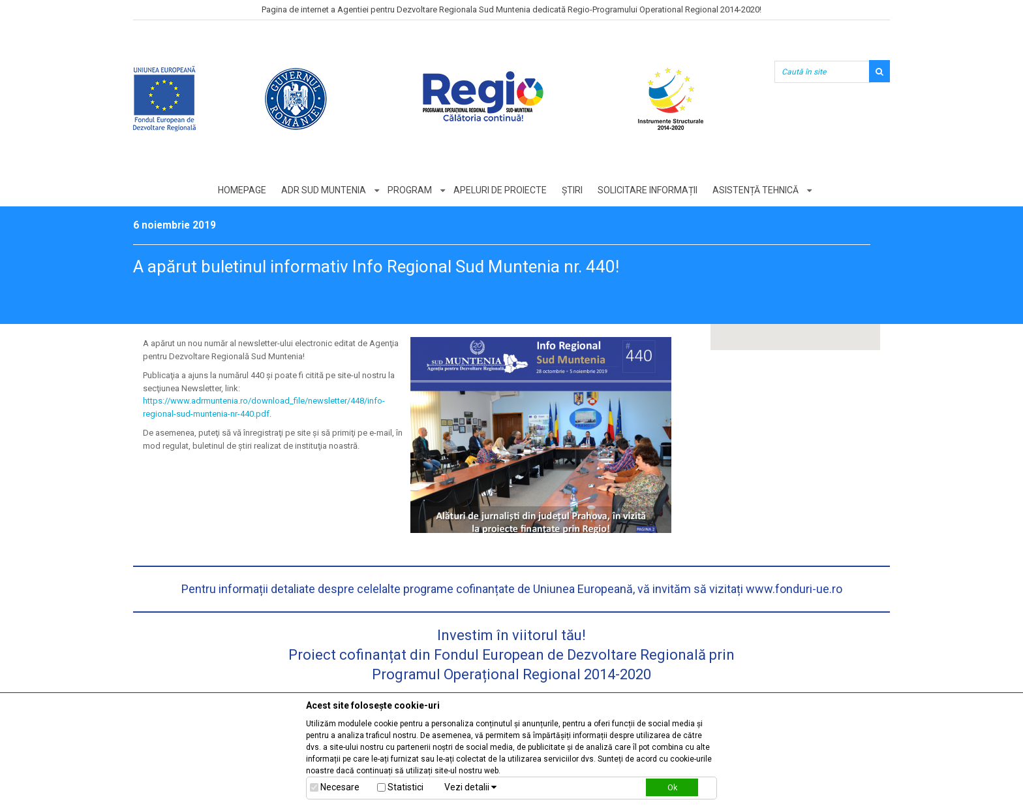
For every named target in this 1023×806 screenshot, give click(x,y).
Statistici (405, 787)
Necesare (339, 787)
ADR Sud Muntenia (323, 190)
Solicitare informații (647, 190)
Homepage (242, 190)
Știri (572, 190)
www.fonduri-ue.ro (794, 589)
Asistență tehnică (755, 190)
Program (410, 190)
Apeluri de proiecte (500, 190)
